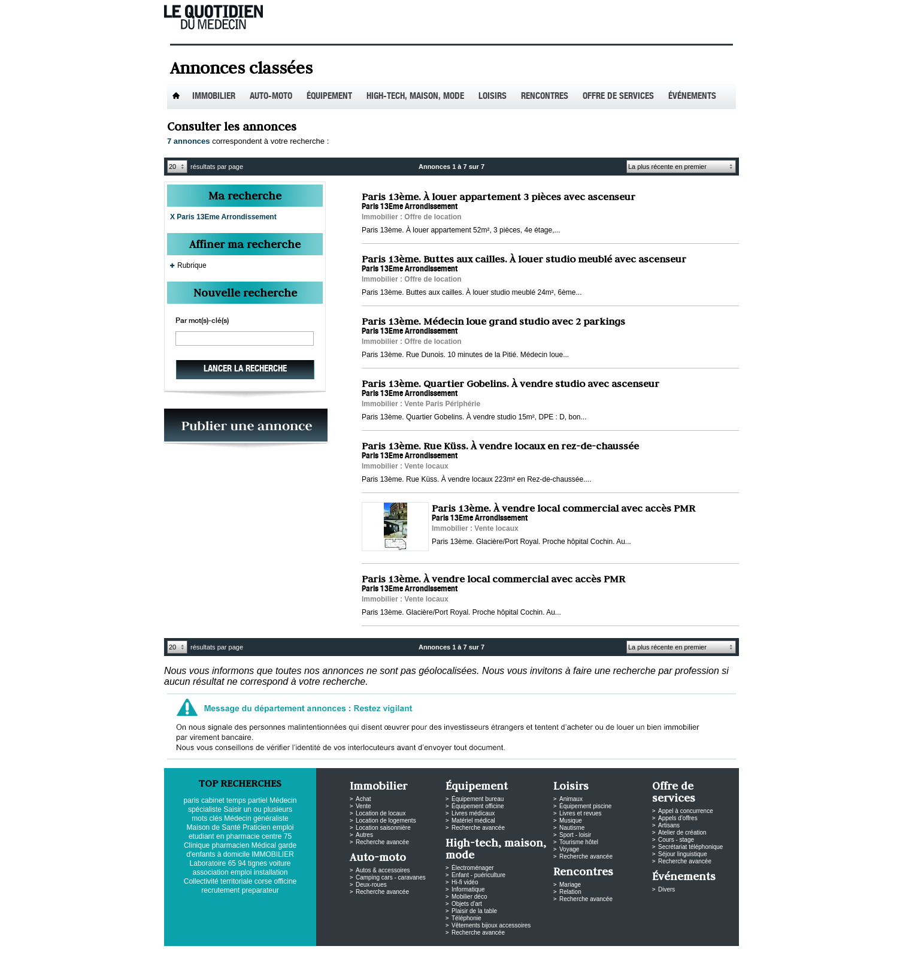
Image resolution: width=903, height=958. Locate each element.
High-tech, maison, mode (415, 96)
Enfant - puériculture (478, 875)
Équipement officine (478, 806)
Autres (364, 835)
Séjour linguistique (682, 854)
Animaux (571, 799)
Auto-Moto (271, 96)
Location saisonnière (383, 827)
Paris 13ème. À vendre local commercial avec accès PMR (563, 508)
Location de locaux (380, 813)
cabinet (213, 800)
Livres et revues (580, 813)
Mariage (570, 884)
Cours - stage (676, 839)
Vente (363, 806)
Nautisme (571, 827)
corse (263, 881)
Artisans (669, 825)
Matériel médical (473, 820)
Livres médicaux (473, 813)
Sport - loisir (575, 835)
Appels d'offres (678, 818)
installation (271, 872)
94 (242, 863)
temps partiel (247, 800)
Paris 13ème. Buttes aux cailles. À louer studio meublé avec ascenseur (524, 259)
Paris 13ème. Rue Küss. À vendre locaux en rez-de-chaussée (500, 446)
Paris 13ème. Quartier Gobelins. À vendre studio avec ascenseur (510, 383)
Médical (263, 845)
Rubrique (192, 265)
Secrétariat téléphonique (690, 847)
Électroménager (473, 868)
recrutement (220, 890)
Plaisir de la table (474, 911)
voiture (279, 863)
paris (191, 800)
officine (285, 881)
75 (288, 836)
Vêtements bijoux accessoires (491, 925)
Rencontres (544, 96)
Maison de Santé (214, 827)
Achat (363, 799)
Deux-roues (371, 884)
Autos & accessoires (383, 870)
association (211, 872)
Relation (570, 892)
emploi (241, 872)
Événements (692, 96)
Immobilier (213, 96)
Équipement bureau (478, 799)
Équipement (329, 96)
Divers (666, 889)
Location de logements (386, 820)
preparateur (260, 890)
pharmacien (231, 845)
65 (232, 863)
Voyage (569, 849)
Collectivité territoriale (218, 881)
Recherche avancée (382, 842)
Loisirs (492, 96)
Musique (570, 820)
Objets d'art (467, 903)
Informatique (468, 889)
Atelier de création (682, 832)
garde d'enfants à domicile (241, 850)
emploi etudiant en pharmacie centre (241, 832)
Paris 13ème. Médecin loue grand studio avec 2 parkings (493, 321)
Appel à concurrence (685, 811)
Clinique (197, 845)
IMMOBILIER (272, 854)
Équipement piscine (585, 806)
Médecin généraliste (256, 818)
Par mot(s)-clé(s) (202, 321)
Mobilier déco (469, 896)
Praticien (257, 827)
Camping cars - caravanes (391, 877)
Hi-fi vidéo (465, 882)
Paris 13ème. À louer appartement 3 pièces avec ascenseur (498, 197)
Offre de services (618, 96)
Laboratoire (208, 863)
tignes (257, 863)
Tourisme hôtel (578, 842)
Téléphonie (466, 918)
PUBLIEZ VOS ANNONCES (246, 429)
